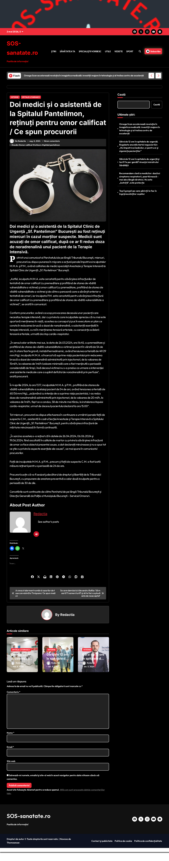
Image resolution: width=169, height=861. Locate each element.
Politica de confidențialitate (148, 850)
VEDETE (118, 51)
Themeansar (13, 851)
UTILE (108, 51)
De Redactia (18, 150)
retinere (38, 154)
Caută (121, 94)
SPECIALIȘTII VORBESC (90, 51)
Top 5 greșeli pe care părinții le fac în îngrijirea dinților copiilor (138, 192)
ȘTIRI (53, 51)
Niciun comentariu (52, 150)
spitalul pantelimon (51, 154)
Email (10, 755)
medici (15, 154)
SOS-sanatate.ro (28, 824)
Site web (11, 770)
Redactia (40, 523)
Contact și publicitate (102, 850)
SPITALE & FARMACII (31, 97)
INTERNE (14, 97)
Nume (10, 741)
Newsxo (64, 848)
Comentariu (13, 700)
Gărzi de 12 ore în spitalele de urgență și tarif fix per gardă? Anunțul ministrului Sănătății (139, 161)
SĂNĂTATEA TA (67, 51)
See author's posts (48, 531)
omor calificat (26, 154)
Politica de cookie (123, 850)
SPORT (129, 51)
